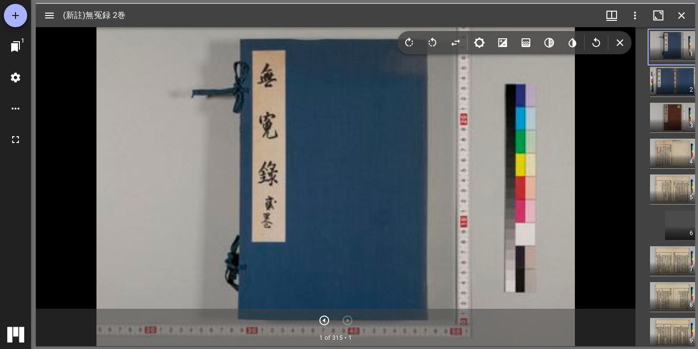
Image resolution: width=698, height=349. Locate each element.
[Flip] (455, 42)
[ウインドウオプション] (635, 15)
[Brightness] (479, 42)
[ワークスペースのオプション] (15, 108)
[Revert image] (596, 42)
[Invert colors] (572, 42)
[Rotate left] (432, 42)
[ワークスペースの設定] (15, 77)
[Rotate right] (409, 42)
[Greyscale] (549, 42)
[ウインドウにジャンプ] (15, 46)
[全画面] (15, 139)
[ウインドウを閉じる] (681, 15)
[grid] (665, 186)
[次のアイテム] (324, 320)
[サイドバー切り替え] (49, 15)
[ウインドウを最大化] (658, 15)
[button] (680, 47)
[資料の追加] (15, 15)
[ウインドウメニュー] (611, 15)
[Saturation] (526, 42)
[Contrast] (502, 42)
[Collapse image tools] (620, 42)
